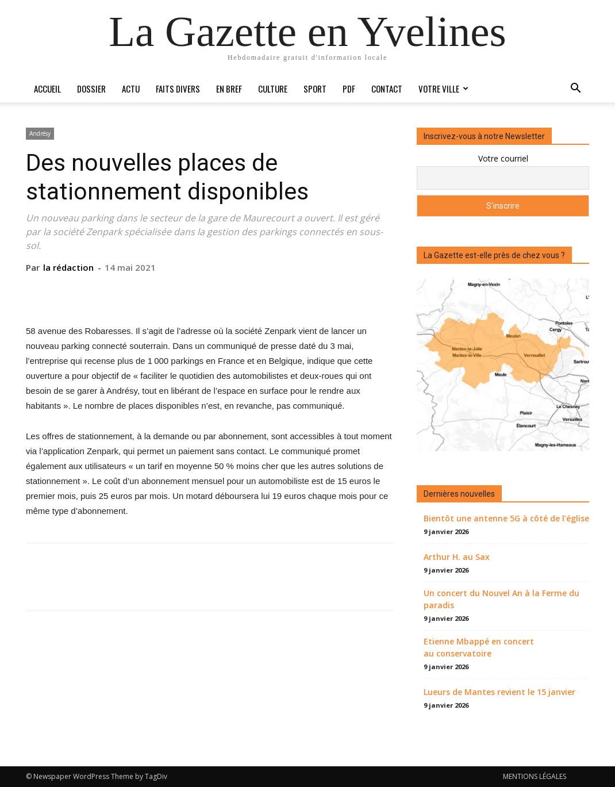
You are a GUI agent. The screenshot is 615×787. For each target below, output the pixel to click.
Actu (131, 88)
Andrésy (40, 133)
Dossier (91, 88)
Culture (272, 88)
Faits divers (178, 88)
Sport (314, 88)
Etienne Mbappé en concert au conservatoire (479, 647)
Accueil (47, 88)
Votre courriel (503, 158)
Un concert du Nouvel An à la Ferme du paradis (501, 599)
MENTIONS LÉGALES (534, 776)
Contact (386, 88)
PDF (349, 88)
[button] (575, 89)
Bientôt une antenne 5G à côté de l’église (506, 518)
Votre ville (443, 88)
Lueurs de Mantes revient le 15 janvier (499, 691)
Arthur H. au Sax (457, 556)
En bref (229, 88)
